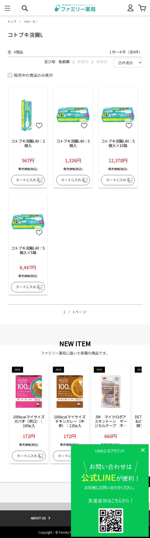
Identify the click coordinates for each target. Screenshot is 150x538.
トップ (12, 21)
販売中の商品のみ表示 (30, 75)
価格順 (101, 61)
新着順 (83, 61)
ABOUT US (38, 518)
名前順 (64, 61)
